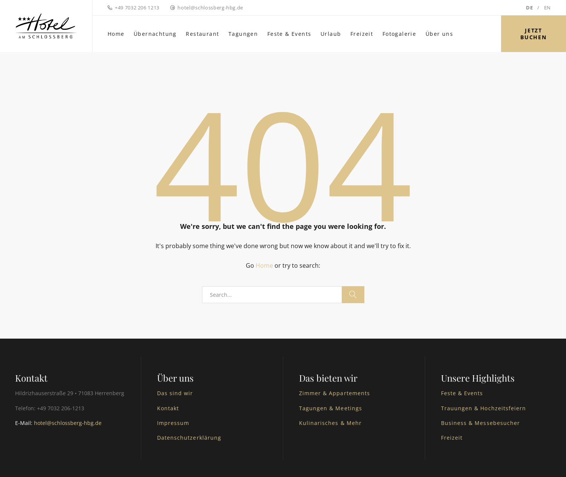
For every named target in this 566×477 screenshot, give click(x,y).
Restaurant (202, 33)
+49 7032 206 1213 (137, 7)
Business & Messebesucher (480, 422)
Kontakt (168, 408)
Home (116, 33)
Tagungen (243, 33)
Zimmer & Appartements (334, 393)
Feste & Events (289, 33)
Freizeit (361, 33)
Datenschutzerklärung (189, 437)
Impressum (173, 422)
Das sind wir (175, 393)
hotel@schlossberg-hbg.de (210, 7)
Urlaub (331, 33)
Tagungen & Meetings (330, 408)
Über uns (439, 33)
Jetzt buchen (533, 34)
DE (529, 7)
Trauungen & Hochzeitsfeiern (483, 408)
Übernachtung (155, 33)
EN (547, 7)
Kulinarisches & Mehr (330, 422)
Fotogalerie (399, 33)
